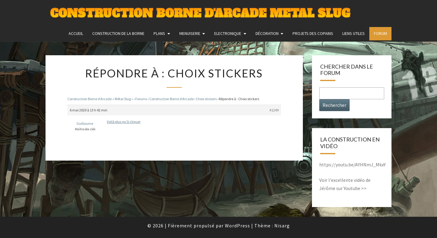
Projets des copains (313, 33)
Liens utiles (353, 33)
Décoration (267, 33)
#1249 (274, 110)
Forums (141, 99)
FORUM (380, 33)
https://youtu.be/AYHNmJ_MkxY (352, 165)
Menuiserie (189, 33)
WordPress (237, 226)
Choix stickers (206, 99)
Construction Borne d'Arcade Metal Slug (200, 13)
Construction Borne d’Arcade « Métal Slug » (100, 99)
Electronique (227, 33)
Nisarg (282, 226)
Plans (159, 33)
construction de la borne (118, 33)
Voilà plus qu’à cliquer (124, 121)
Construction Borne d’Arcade (171, 99)
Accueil (76, 33)
